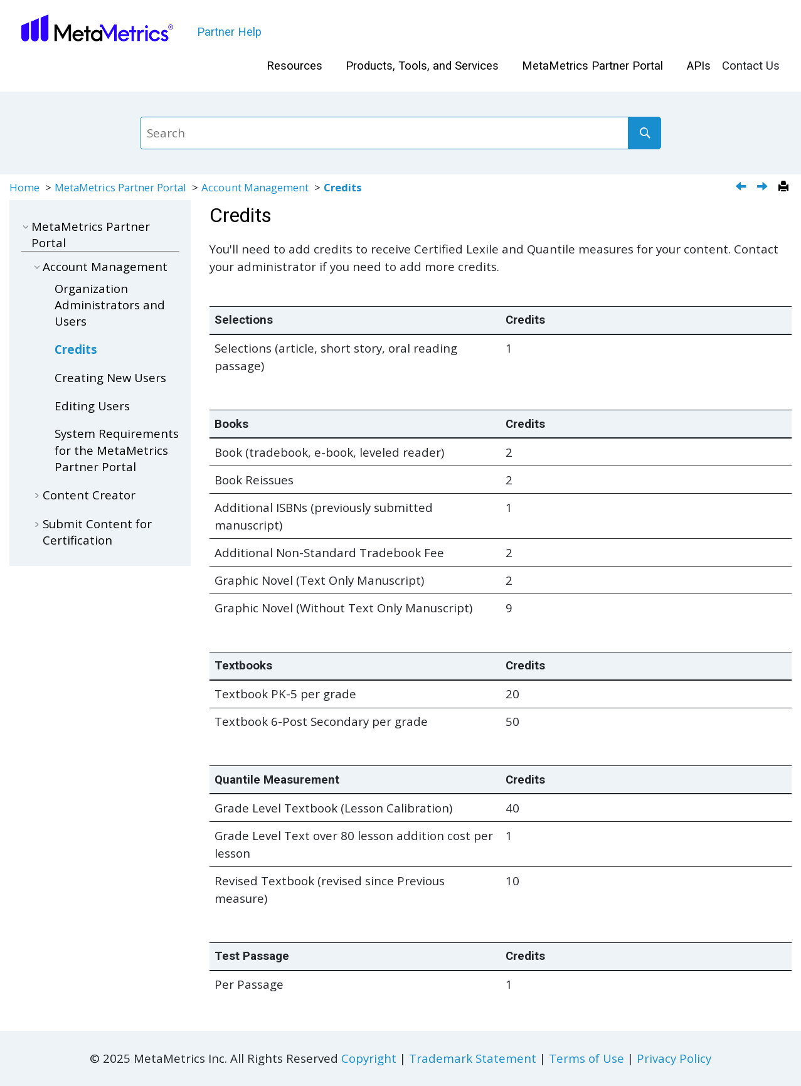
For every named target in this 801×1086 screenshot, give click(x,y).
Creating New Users (110, 377)
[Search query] (400, 133)
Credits (343, 187)
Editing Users (92, 405)
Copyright (368, 1058)
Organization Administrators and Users (110, 304)
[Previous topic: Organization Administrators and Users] (742, 187)
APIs (699, 66)
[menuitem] (294, 66)
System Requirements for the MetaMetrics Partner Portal (117, 449)
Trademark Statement (472, 1058)
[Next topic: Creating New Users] (764, 187)
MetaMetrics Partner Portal (592, 66)
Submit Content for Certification (97, 532)
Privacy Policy (674, 1058)
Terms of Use (586, 1058)
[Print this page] (785, 187)
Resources (294, 66)
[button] (26, 226)
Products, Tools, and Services (422, 66)
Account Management (255, 187)
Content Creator (89, 495)
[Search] (644, 133)
